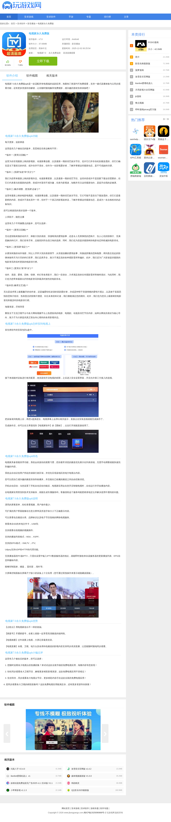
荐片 (137, 57)
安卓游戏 (28, 17)
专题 (88, 17)
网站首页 (66, 808)
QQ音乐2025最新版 (80, 790)
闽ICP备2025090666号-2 (95, 812)
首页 (9, 17)
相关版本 (52, 75)
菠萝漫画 (139, 70)
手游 (71, 17)
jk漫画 (138, 96)
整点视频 (139, 103)
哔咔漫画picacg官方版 (145, 109)
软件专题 (104, 808)
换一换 (166, 119)
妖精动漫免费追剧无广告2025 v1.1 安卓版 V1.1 (32, 783)
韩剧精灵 (75, 783)
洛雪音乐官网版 (142, 76)
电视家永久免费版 (46, 23)
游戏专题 (95, 808)
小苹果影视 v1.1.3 (19, 790)
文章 (126, 17)
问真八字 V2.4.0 (18, 769)
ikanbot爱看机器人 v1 (20, 776)
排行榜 (107, 17)
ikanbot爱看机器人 (144, 83)
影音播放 (32, 23)
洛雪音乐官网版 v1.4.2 (81, 769)
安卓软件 (51, 17)
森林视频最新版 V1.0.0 (81, 776)
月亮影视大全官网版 (144, 90)
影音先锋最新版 (142, 63)
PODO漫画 (153, 42)
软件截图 (32, 75)
